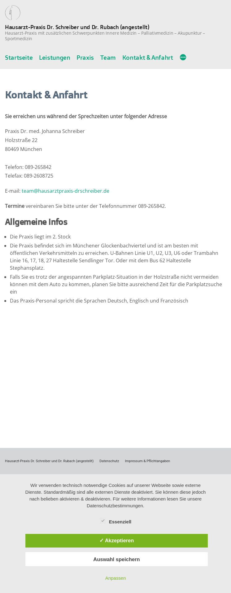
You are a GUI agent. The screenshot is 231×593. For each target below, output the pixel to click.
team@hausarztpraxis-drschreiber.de (65, 190)
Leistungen (54, 57)
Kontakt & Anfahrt (147, 57)
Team (108, 57)
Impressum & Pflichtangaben (147, 461)
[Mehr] (183, 58)
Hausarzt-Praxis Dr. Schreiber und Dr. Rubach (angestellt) (77, 27)
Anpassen (115, 578)
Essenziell (116, 520)
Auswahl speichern (116, 559)
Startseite (19, 57)
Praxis (85, 57)
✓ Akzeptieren (116, 540)
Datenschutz (109, 461)
